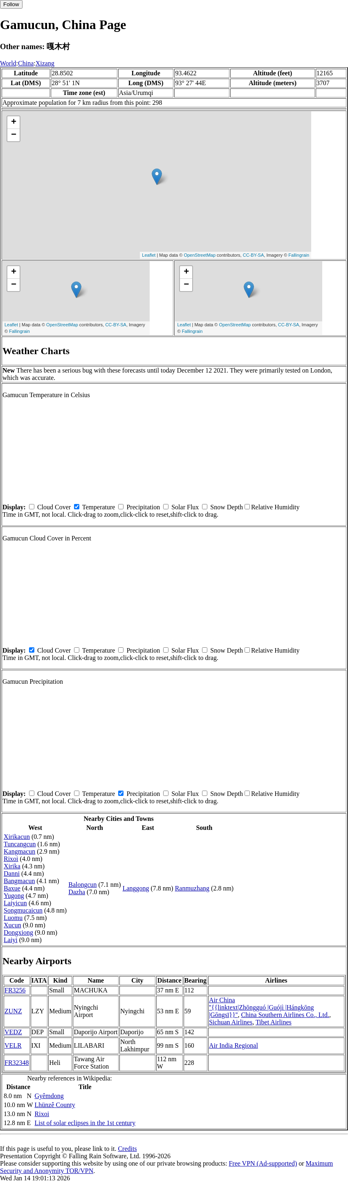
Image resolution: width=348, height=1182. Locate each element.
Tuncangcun (20, 844)
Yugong (14, 895)
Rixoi (11, 858)
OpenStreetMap (200, 255)
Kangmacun (19, 851)
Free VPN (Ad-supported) (263, 1163)
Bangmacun (19, 880)
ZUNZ (13, 1011)
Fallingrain (298, 255)
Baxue (12, 888)
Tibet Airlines (274, 1022)
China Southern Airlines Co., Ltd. (285, 1014)
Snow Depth (226, 507)
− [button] (13, 135)
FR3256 (15, 990)
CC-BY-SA (253, 255)
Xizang (45, 63)
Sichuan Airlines (230, 1022)
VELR (13, 1045)
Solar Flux (185, 507)
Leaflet (148, 255)
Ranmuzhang (192, 888)
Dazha (76, 891)
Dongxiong (18, 932)
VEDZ (13, 1031)
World (8, 63)
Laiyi (11, 939)
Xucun (12, 925)
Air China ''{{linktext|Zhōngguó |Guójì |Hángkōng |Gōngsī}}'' (261, 1007)
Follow (11, 4)
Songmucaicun (23, 910)
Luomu (13, 917)
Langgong (136, 888)
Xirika (12, 866)
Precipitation (143, 507)
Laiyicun (15, 902)
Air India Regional (233, 1045)
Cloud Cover (54, 507)
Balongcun (82, 884)
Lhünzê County (55, 1104)
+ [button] (13, 122)
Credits (127, 1148)
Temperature (98, 507)
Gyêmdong (49, 1095)
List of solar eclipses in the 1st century (85, 1122)
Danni (12, 873)
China (26, 63)
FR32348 (16, 1062)
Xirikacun (17, 836)
